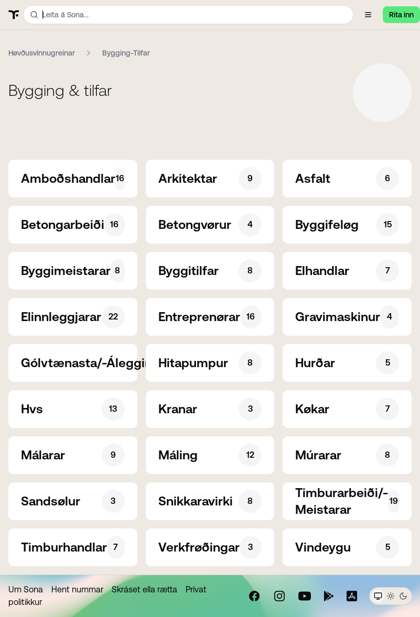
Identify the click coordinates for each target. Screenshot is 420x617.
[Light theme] (390, 596)
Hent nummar (77, 589)
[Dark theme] (403, 596)
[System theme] (378, 596)
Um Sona (25, 589)
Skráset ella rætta (144, 589)
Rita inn (401, 14)
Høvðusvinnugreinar (41, 53)
